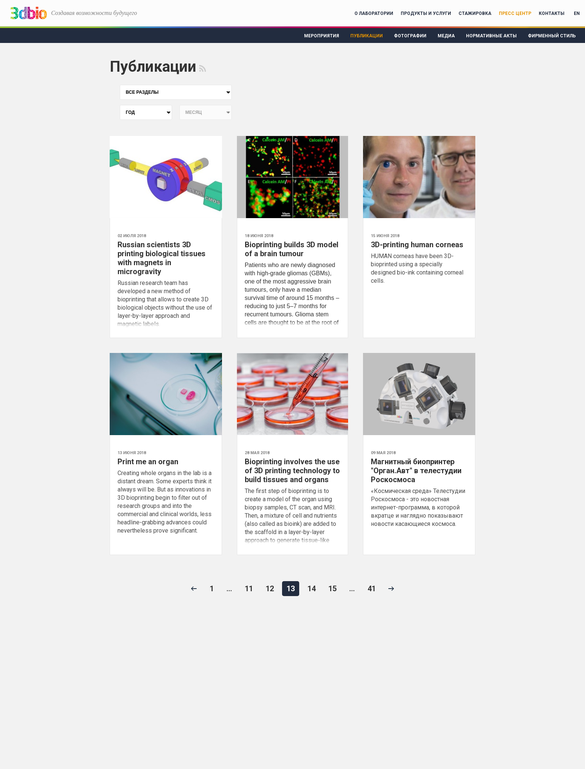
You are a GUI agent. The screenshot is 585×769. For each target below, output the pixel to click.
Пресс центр (515, 13)
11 (249, 588)
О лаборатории (373, 13)
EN (577, 13)
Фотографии (410, 35)
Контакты (551, 13)
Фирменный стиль (552, 35)
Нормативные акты (491, 35)
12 (270, 588)
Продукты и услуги (426, 13)
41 (371, 588)
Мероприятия (321, 35)
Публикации (366, 35)
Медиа (446, 35)
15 (332, 588)
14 (311, 588)
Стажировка (475, 13)
